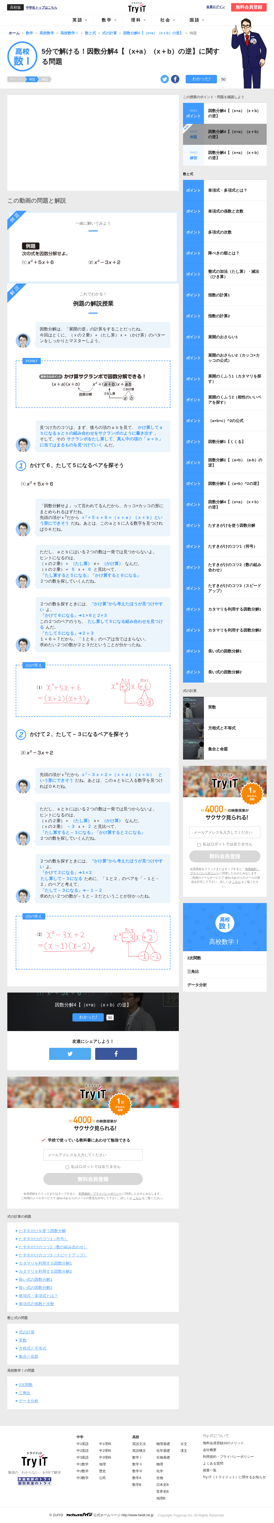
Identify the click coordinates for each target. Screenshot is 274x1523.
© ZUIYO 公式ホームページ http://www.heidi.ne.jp (101, 1515)
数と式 (188, 174)
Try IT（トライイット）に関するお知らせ (234, 1477)
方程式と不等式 (32, 1348)
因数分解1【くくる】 (227, 441)
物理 (159, 1464)
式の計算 (27, 1332)
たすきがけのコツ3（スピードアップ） (53, 1255)
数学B (136, 1485)
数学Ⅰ (137, 1457)
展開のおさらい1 (223, 337)
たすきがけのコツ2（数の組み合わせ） (53, 1247)
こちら (137, 1198)
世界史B (162, 1491)
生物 (159, 1478)
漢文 (183, 1451)
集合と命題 (28, 1356)
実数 (23, 1340)
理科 (136, 20)
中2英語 (83, 1451)
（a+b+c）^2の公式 (225, 420)
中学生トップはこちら (41, 7)
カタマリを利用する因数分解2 (45, 1271)
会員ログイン (215, 7)
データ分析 (28, 1401)
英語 (77, 20)
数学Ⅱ (137, 1464)
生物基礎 (163, 1457)
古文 (183, 1444)
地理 (102, 1464)
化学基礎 (163, 1451)
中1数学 (83, 1464)
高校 (135, 1437)
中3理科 (105, 1457)
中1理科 (105, 1444)
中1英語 (83, 1444)
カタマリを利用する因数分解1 (45, 1263)
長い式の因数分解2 (35, 1287)
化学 (159, 1471)
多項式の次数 (220, 232)
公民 (102, 1478)
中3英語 (83, 1457)
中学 (80, 1437)
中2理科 (105, 1451)
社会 (165, 20)
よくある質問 (213, 1463)
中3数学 (83, 1478)
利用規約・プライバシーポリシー (100, 1193)
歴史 (102, 1471)
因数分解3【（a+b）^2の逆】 (234, 483)
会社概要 (209, 1450)
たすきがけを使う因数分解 (42, 1230)
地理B (160, 1498)
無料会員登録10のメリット (223, 1443)
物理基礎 (163, 1444)
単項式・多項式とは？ (38, 1295)
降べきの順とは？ (223, 253)
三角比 (25, 1393)
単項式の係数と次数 (36, 1304)
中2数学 (83, 1471)
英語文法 (139, 1444)
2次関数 (26, 1384)
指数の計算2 (219, 316)
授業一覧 (209, 1470)
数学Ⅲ (137, 1471)
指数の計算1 (219, 295)
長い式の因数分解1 (35, 1279)
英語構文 (139, 1451)
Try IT (137, 7)
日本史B (162, 1485)
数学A (136, 1478)
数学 (107, 20)
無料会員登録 (249, 7)
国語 (195, 20)
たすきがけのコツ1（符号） (43, 1239)
